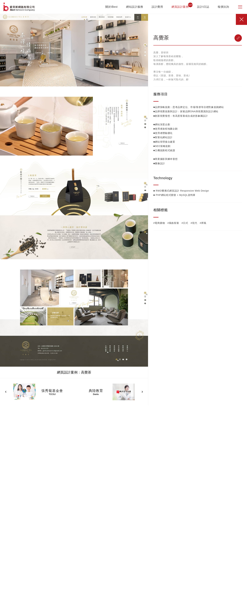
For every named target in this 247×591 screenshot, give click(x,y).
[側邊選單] (240, 7)
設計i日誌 (203, 6)
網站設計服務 (134, 6)
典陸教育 (96, 391)
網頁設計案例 (180, 6)
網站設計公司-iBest (19, 7)
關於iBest (111, 6)
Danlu (96, 394)
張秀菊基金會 (52, 391)
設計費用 (157, 6)
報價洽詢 (223, 6)
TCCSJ (52, 394)
